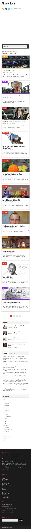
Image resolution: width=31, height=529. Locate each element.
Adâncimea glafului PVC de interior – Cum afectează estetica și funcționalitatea (13, 460)
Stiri (6, 418)
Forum (4, 412)
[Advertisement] (15, 27)
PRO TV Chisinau (8, 416)
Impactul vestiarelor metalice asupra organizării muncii (14, 356)
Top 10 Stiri (5, 186)
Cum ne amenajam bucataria (9, 251)
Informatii (5, 81)
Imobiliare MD (6, 410)
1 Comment (13, 123)
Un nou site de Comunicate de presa (11, 302)
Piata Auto (4, 491)
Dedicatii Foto (6, 431)
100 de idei (8, 423)
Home (4, 399)
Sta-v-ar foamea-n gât (9, 420)
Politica (3, 492)
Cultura (4, 263)
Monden (4, 108)
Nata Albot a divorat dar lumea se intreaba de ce (14, 122)
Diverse (4, 482)
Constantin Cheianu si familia (16, 326)
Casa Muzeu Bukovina (8, 429)
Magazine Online (6, 485)
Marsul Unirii (5, 132)
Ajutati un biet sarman (14, 338)
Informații (5, 353)
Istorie (3, 484)
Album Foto (5, 425)
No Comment (13, 72)
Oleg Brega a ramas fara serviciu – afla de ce (13, 226)
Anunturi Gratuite (6, 409)
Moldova (4, 488)
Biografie (4, 479)
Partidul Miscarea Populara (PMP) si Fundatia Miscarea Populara (13, 147)
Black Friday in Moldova (8, 71)
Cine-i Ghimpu (6, 403)
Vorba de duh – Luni (7, 277)
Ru (3, 440)
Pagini (11, 353)
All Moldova (8, 3)
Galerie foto (6, 407)
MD (3, 435)
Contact (4, 433)
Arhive (14, 353)
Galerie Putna (6, 427)
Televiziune (4, 496)
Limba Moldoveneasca (8, 436)
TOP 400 (4, 401)
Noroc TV (7, 421)
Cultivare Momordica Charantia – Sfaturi (12, 174)
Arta (3, 478)
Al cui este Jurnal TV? (14, 332)
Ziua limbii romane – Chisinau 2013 (11, 200)
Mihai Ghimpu (6, 405)
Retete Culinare (6, 160)
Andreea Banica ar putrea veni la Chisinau (12, 96)
